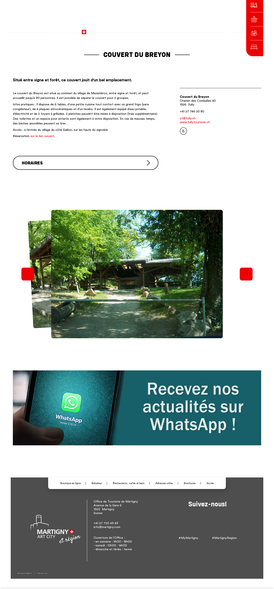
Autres (203, 30)
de (187, 30)
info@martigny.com (107, 526)
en (193, 30)
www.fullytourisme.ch (195, 122)
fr (181, 30)
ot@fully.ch (188, 118)
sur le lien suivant (42, 136)
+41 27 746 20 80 (192, 111)
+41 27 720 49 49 (106, 522)
